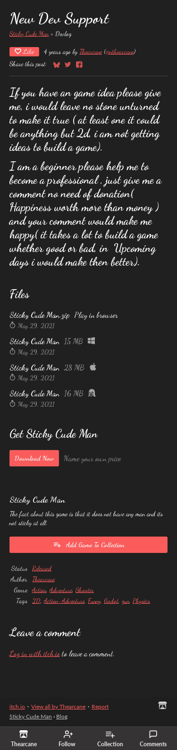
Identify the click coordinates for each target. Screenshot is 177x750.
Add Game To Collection (88, 544)
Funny (94, 601)
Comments (153, 739)
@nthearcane (120, 51)
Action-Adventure (64, 601)
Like (24, 51)
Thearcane (90, 51)
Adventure (61, 590)
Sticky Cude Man (29, 34)
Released (41, 568)
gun (125, 601)
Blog (61, 716)
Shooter (85, 590)
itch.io (17, 706)
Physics (141, 601)
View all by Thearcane (58, 706)
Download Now (34, 458)
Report (100, 706)
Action (39, 590)
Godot (111, 601)
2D (36, 601)
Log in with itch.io (34, 653)
